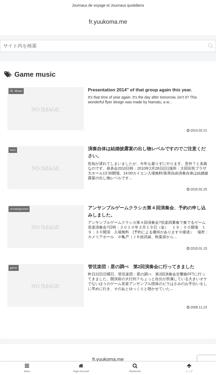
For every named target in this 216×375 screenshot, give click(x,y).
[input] (108, 46)
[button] (210, 46)
